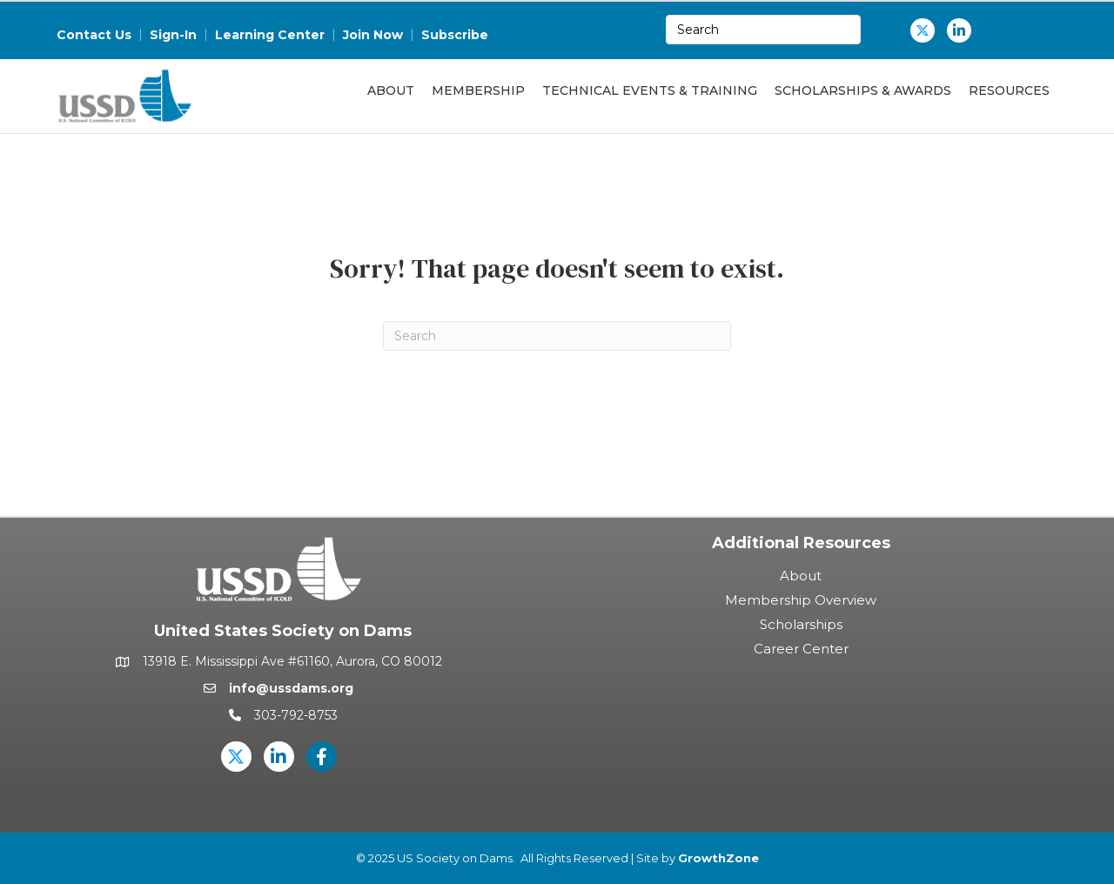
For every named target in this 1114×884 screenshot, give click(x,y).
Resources (1009, 90)
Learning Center (270, 35)
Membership (478, 90)
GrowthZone (718, 858)
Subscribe (454, 35)
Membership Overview (800, 600)
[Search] (557, 336)
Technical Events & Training (649, 90)
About (390, 90)
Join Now (373, 35)
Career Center (801, 648)
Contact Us (94, 35)
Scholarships (801, 624)
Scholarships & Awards (863, 90)
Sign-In (173, 35)
